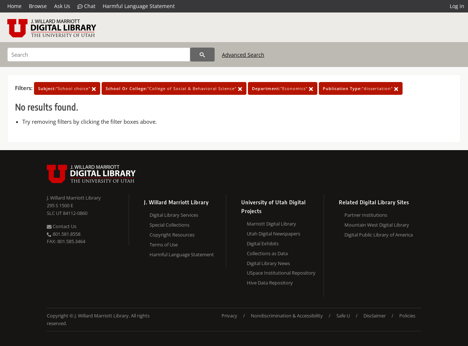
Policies (407, 315)
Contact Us (61, 226)
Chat (86, 6)
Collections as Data (267, 253)
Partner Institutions (365, 215)
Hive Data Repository (270, 282)
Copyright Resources (172, 234)
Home (14, 6)
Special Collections (169, 225)
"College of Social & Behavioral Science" (174, 88)
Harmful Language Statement (139, 6)
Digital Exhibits (263, 243)
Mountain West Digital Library (376, 225)
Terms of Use (164, 244)
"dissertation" (361, 88)
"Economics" (282, 88)
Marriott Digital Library (271, 223)
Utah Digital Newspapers (273, 233)
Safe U (343, 315)
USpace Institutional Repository (281, 272)
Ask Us (62, 6)
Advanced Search (243, 54)
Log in (457, 6)
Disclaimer (374, 315)
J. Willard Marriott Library (74, 197)
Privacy (229, 315)
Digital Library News (268, 263)
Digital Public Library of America (378, 234)
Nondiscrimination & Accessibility (287, 315)
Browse (38, 6)
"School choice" (67, 88)
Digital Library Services (174, 215)
